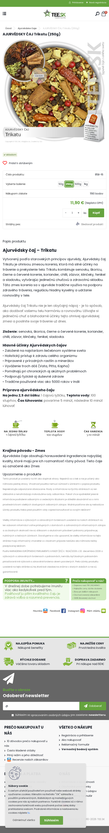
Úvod (8, 28)
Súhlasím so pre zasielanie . (60, 715)
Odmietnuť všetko (24, 820)
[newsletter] (93, 706)
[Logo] (54, 14)
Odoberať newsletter (26, 696)
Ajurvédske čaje (27, 28)
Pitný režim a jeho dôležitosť (25, 755)
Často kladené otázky (21, 750)
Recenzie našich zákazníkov (30, 759)
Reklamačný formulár (75, 744)
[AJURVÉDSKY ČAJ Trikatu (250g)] (54, 91)
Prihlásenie (77, 2)
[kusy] (72, 213)
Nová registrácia (97, 2)
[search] (97, 13)
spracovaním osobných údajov (50, 715)
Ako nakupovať (71, 740)
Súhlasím (51, 820)
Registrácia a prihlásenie (77, 735)
